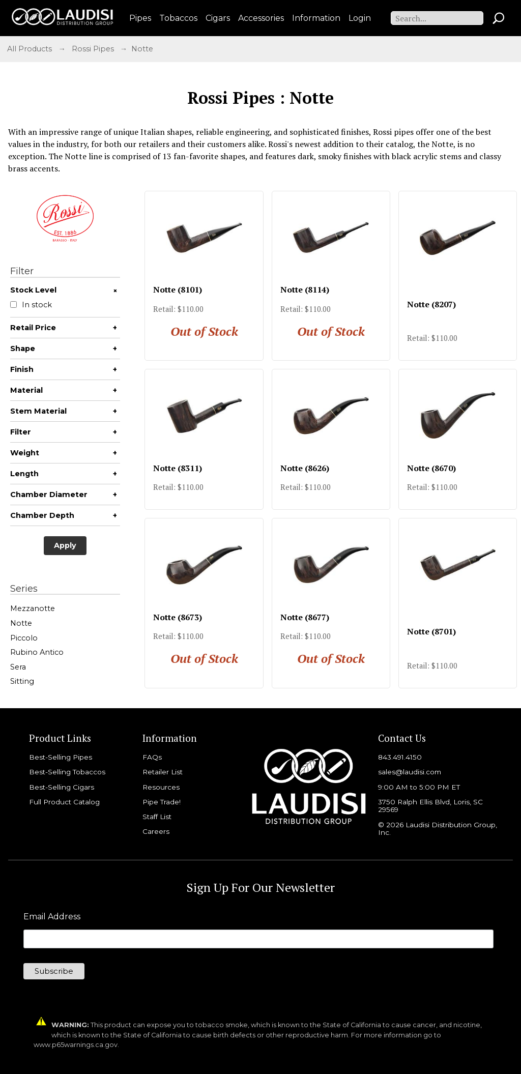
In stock (31, 305)
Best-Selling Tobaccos (67, 772)
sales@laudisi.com (409, 772)
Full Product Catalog (64, 802)
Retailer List (162, 772)
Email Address (51, 916)
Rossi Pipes (93, 48)
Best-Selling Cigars (61, 787)
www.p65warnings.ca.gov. (76, 1045)
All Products (29, 48)
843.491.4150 (400, 757)
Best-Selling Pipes (60, 757)
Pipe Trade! (161, 802)
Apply (65, 545)
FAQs (152, 757)
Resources (161, 787)
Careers (155, 831)
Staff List (156, 816)
